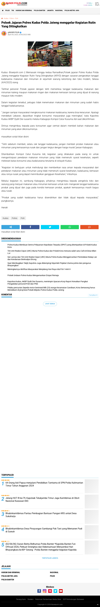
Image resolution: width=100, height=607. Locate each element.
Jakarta (50, 10)
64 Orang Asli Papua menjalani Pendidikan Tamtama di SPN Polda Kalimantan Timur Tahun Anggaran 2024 (44, 484)
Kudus (6, 18)
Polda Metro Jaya (72, 10)
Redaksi (30, 599)
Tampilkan (93, 295)
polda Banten (39, 10)
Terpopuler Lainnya (50, 558)
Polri (7, 10)
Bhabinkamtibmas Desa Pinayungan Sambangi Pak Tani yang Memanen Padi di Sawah (44, 530)
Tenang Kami (21, 599)
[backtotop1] (98, 604)
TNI (12, 10)
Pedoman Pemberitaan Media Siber (48, 599)
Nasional (59, 10)
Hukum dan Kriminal (24, 10)
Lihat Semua (50, 304)
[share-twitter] (50, 227)
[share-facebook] (30, 227)
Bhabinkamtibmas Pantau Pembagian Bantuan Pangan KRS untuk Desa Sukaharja (41, 515)
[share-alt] (10, 227)
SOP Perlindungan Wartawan (73, 599)
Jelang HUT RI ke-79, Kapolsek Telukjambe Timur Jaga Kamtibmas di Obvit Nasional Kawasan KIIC (42, 499)
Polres (12, 18)
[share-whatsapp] (70, 227)
